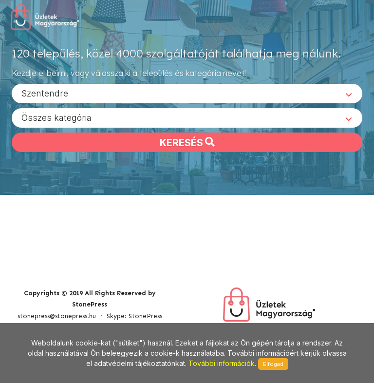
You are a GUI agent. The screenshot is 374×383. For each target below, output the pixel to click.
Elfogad (273, 364)
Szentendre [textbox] (44, 93)
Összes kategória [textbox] (56, 117)
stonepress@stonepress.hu (57, 316)
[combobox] (187, 93)
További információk (221, 363)
